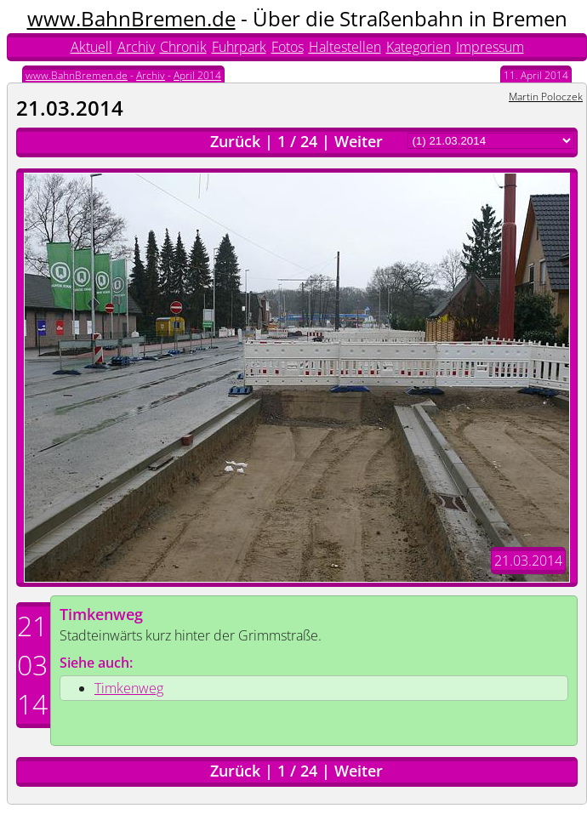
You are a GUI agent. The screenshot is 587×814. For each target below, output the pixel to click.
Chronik (183, 46)
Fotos (287, 46)
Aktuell (91, 46)
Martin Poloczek (546, 96)
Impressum (490, 46)
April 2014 (197, 75)
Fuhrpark (239, 46)
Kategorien (418, 46)
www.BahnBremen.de (131, 18)
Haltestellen (345, 46)
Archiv (136, 46)
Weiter (358, 141)
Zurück (235, 141)
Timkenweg (101, 614)
